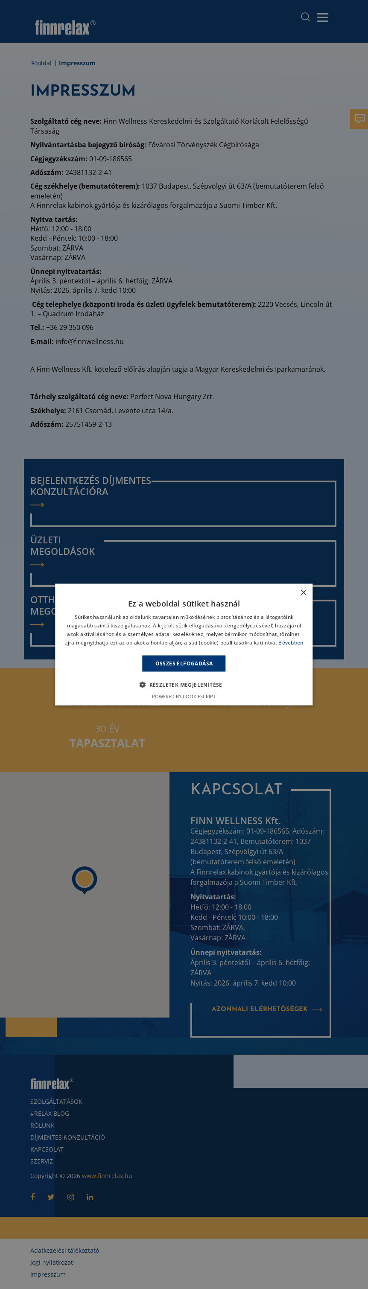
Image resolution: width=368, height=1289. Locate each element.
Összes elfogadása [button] (184, 663)
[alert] (184, 644)
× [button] (303, 593)
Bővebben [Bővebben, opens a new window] (290, 642)
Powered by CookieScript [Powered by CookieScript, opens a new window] (184, 696)
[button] (184, 684)
